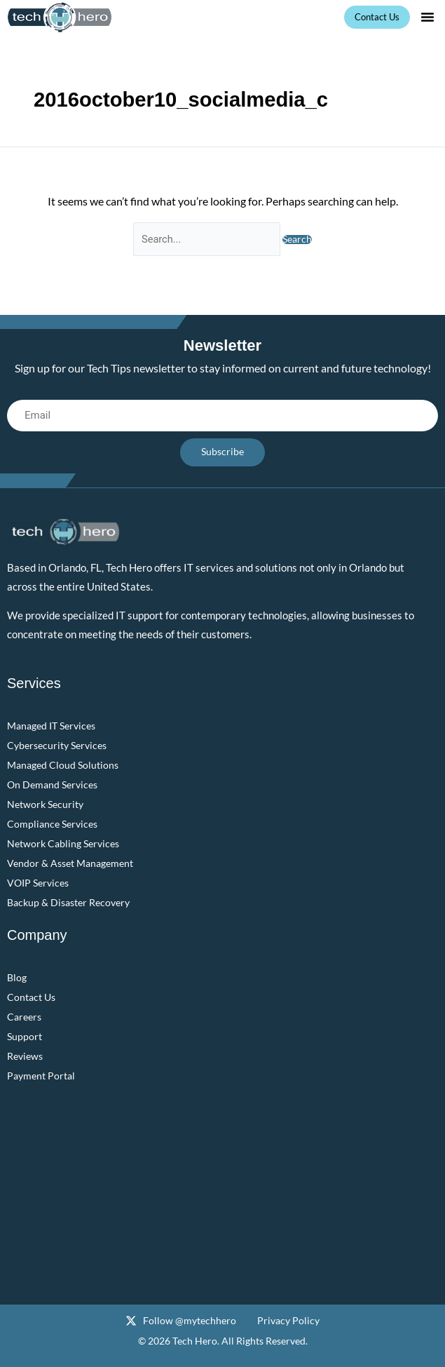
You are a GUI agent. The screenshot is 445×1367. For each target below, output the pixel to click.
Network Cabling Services (63, 843)
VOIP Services (38, 883)
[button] (427, 16)
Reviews (25, 1056)
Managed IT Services (51, 726)
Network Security (45, 804)
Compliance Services (52, 824)
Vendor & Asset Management (70, 863)
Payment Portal (41, 1076)
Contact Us (31, 997)
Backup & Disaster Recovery (68, 902)
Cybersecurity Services (57, 745)
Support (24, 1036)
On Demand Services (52, 784)
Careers (24, 1017)
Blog (17, 977)
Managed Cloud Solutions (62, 765)
